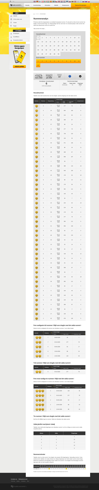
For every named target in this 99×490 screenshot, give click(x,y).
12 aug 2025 (53, 466)
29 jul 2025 (45, 466)
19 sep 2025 (77, 466)
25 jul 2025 (43, 466)
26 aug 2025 (62, 466)
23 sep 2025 (79, 466)
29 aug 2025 (64, 466)
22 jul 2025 (41, 466)
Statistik (15, 16)
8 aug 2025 (51, 466)
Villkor (28, 481)
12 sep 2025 (73, 466)
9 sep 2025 (71, 466)
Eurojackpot (16, 33)
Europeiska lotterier (18, 40)
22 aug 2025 (60, 466)
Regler (15, 25)
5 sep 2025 (68, 466)
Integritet (18, 481)
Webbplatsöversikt (23, 479)
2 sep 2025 (66, 466)
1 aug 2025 (47, 466)
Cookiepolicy (23, 481)
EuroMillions (16, 36)
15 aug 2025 (56, 466)
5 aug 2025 (49, 466)
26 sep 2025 (81, 466)
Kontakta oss (14, 479)
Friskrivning (13, 481)
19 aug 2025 (58, 466)
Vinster (15, 22)
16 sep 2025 (75, 466)
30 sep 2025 (83, 466)
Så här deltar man (17, 19)
